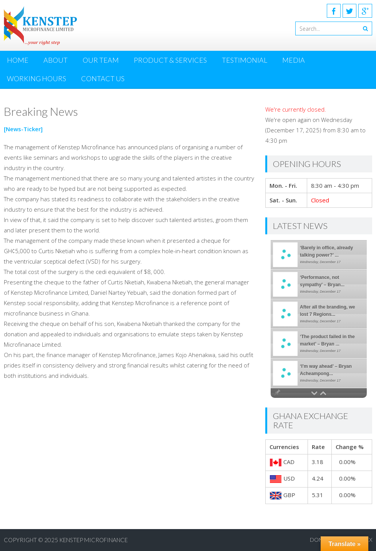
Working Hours (36, 78)
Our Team (101, 60)
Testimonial (244, 60)
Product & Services (170, 60)
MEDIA (293, 60)
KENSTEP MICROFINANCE (93, 539)
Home (17, 60)
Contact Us (103, 78)
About (55, 60)
